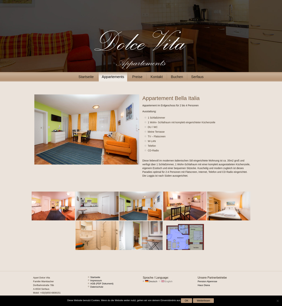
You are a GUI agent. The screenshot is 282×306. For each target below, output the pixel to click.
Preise (137, 77)
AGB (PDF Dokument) (101, 283)
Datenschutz (96, 286)
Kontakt (157, 77)
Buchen (177, 77)
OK (186, 300)
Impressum (96, 280)
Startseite (86, 77)
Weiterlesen (203, 300)
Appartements (113, 77)
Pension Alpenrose (207, 281)
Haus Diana (204, 285)
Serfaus (197, 77)
